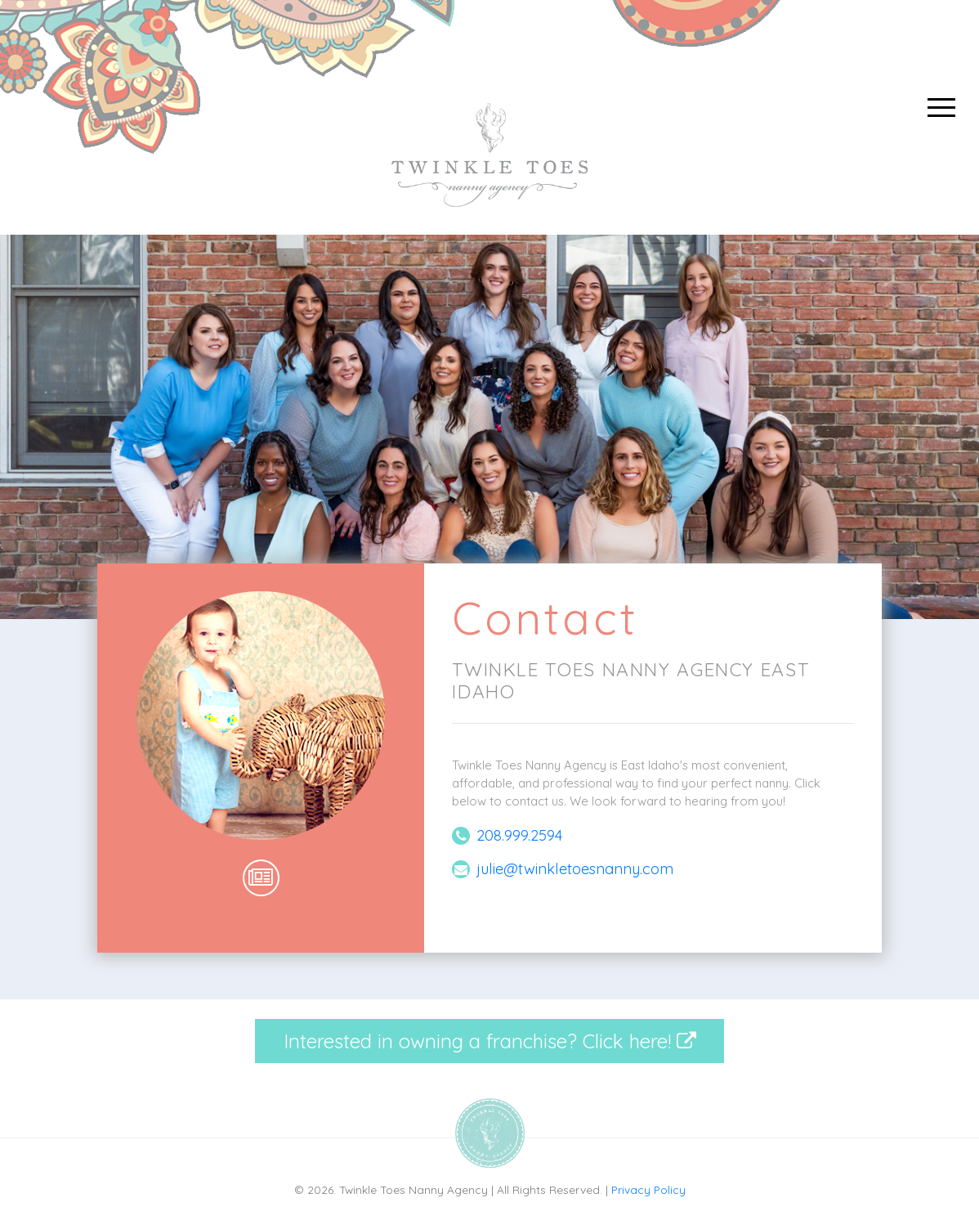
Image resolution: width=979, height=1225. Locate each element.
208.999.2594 (519, 835)
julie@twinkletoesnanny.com (574, 868)
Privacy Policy (648, 1189)
